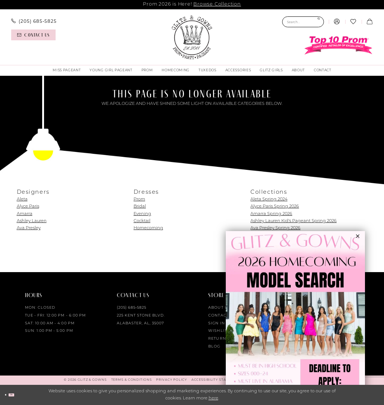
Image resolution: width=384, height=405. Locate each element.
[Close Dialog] (8, 395)
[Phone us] (34, 21)
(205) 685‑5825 (132, 307)
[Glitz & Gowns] (192, 37)
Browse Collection (217, 4)
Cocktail (142, 221)
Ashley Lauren (32, 221)
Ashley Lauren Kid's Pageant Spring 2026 (293, 221)
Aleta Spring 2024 (268, 199)
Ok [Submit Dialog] (20, 394)
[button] (337, 22)
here (213, 398)
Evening (142, 214)
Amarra (24, 214)
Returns (218, 338)
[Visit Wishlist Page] (353, 22)
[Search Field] (303, 21)
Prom (139, 199)
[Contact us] (33, 34)
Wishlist (218, 331)
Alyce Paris (28, 207)
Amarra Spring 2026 (271, 214)
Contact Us (221, 315)
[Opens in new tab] (295, 318)
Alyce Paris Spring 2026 (274, 207)
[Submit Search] (318, 21)
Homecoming (148, 228)
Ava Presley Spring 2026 (275, 228)
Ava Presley (29, 228)
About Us (219, 307)
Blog (214, 346)
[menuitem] (34, 21)
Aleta (22, 199)
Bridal (140, 207)
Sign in (216, 323)
